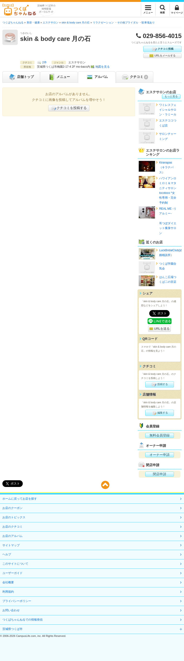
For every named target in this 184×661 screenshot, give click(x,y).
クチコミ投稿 (162, 49)
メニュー (59, 77)
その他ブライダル (127, 22)
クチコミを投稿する (69, 108)
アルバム (97, 77)
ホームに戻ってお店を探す (19, 498)
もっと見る (171, 96)
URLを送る (159, 329)
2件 (44, 62)
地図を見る (102, 66)
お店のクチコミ (12, 526)
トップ (21, 77)
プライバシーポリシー (16, 601)
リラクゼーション (103, 22)
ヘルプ (6, 554)
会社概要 (8, 582)
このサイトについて (15, 563)
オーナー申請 (160, 455)
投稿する (159, 384)
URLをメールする (162, 56)
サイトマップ (11, 545)
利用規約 (8, 591)
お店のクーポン (12, 508)
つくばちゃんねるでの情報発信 (22, 619)
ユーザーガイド (12, 573)
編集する (159, 413)
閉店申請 (159, 474)
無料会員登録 (160, 435)
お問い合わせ (11, 610)
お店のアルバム (12, 536)
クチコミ (134, 77)
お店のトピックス (13, 517)
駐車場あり (148, 22)
